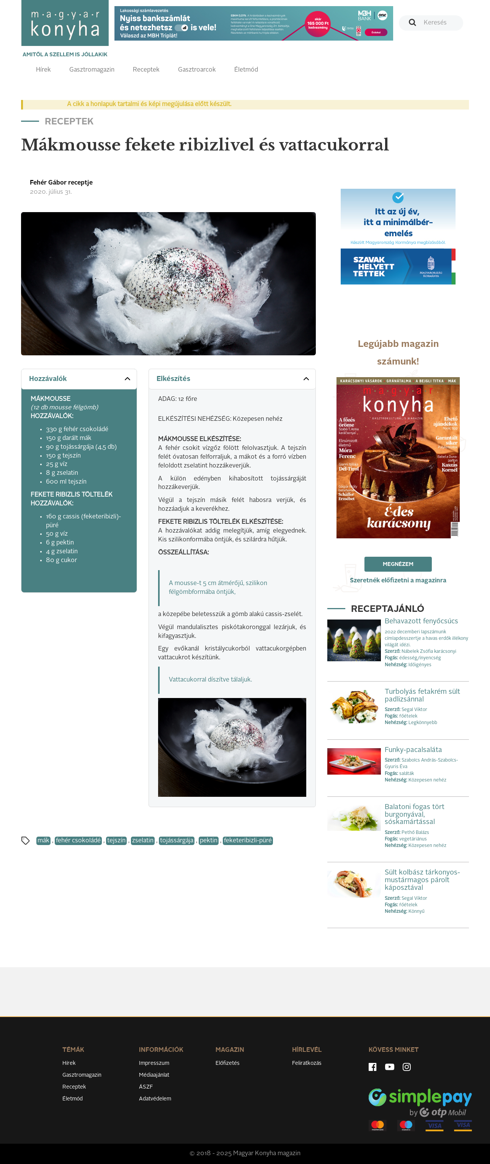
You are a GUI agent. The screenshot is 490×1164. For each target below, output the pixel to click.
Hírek (43, 70)
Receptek (146, 70)
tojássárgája (176, 841)
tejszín (116, 841)
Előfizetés (228, 1063)
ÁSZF (146, 1087)
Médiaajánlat (154, 1075)
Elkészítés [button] (234, 378)
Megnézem (398, 564)
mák (43, 841)
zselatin (143, 841)
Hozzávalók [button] (80, 378)
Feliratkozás (307, 1063)
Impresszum (154, 1063)
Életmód (246, 70)
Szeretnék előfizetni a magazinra (398, 581)
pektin (208, 841)
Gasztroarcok (197, 70)
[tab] (79, 379)
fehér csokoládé (78, 841)
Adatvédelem (155, 1099)
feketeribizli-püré (248, 841)
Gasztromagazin (91, 70)
